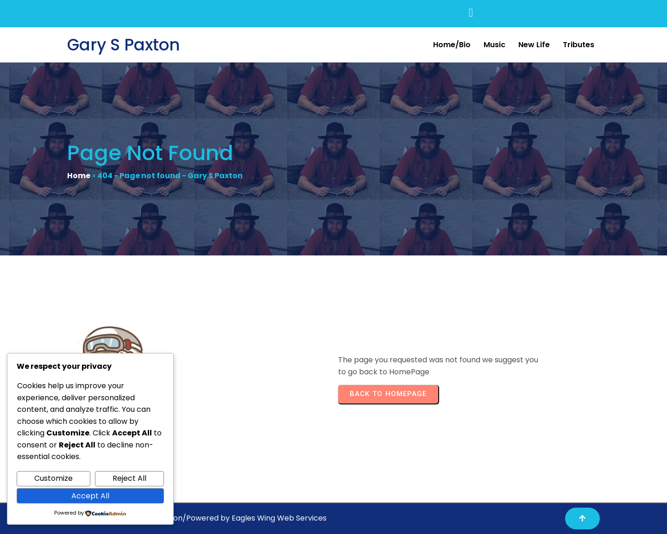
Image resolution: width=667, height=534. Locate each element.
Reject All (129, 478)
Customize (53, 478)
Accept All (90, 496)
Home (78, 175)
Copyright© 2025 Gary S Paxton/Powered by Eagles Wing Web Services (197, 518)
